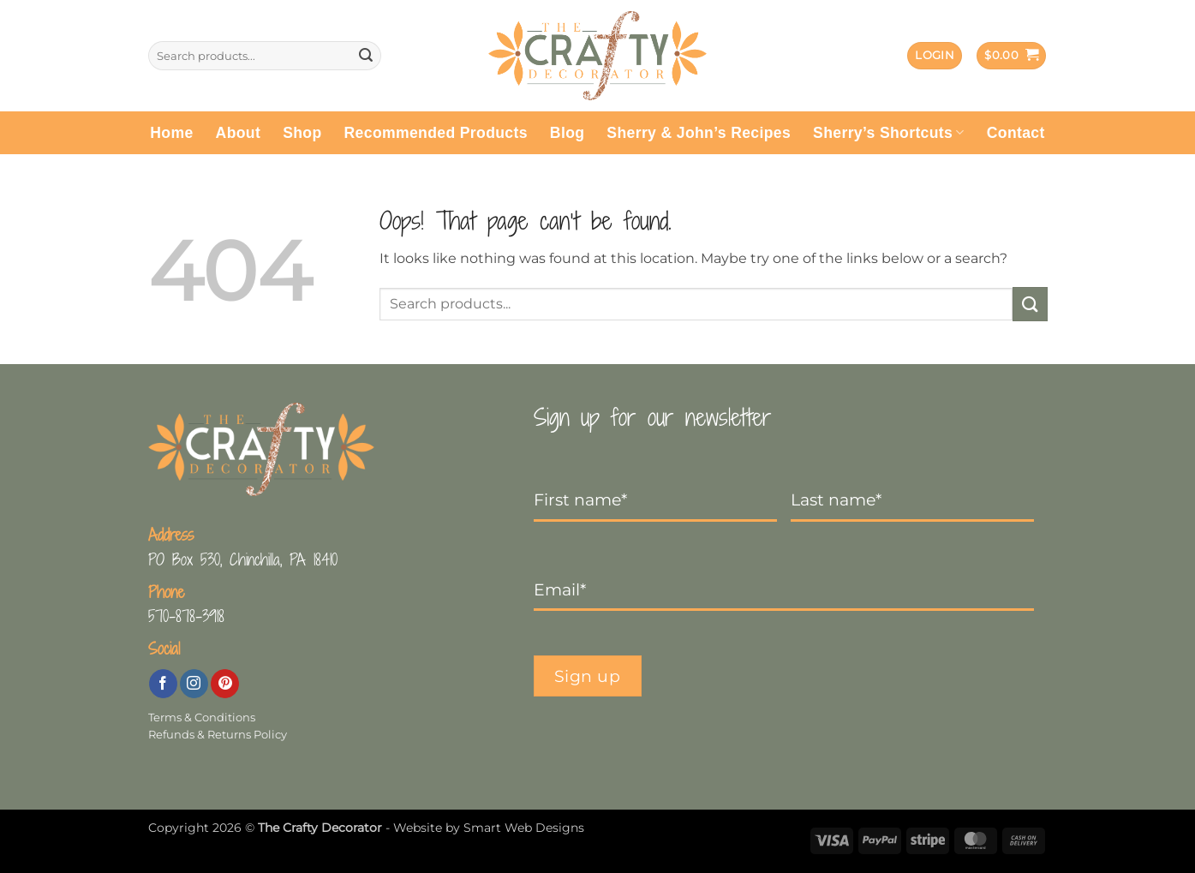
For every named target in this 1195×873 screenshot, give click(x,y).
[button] (934, 56)
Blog (567, 132)
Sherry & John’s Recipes (698, 132)
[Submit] (365, 55)
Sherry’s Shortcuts (889, 132)
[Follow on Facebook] (163, 683)
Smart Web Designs (523, 827)
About (238, 132)
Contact (1016, 132)
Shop (302, 132)
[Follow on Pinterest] (225, 683)
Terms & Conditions (201, 717)
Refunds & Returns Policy (217, 734)
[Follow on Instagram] (194, 683)
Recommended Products (436, 132)
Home (171, 132)
